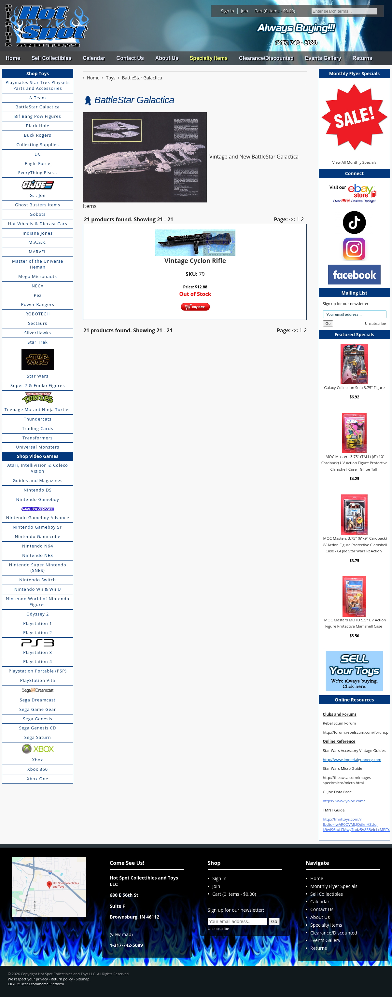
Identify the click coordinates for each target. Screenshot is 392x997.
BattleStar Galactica (38, 107)
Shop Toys (37, 73)
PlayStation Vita (37, 680)
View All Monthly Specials (354, 162)
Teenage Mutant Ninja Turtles (38, 409)
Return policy (62, 978)
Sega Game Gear (37, 709)
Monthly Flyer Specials (333, 886)
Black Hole (37, 126)
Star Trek (38, 342)
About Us (166, 58)
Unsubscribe (375, 323)
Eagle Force (37, 163)
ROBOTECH (37, 314)
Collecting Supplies (37, 144)
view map (121, 934)
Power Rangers (37, 304)
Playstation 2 (37, 632)
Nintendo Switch (37, 580)
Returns (362, 58)
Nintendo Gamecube (38, 536)
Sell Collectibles (52, 58)
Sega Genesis (37, 719)
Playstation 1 (37, 623)
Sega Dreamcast (38, 700)
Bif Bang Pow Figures (37, 116)
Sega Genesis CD (37, 728)
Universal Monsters (37, 447)
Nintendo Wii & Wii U (37, 589)
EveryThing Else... (37, 172)
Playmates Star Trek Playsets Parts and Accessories (38, 85)
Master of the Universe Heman (37, 264)
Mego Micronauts (37, 276)
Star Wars (37, 376)
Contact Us (130, 58)
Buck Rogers (37, 135)
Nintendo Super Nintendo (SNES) (37, 568)
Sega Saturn (37, 737)
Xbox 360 (37, 769)
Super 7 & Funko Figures (37, 385)
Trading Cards (37, 428)
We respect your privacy (28, 978)
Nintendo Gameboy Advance (37, 517)
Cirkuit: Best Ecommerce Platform (36, 983)
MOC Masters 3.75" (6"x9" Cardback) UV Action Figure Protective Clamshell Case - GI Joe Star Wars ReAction (354, 544)
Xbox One (38, 779)
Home (13, 58)
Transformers (37, 438)
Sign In (227, 11)
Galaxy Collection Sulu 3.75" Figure (354, 387)
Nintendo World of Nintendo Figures (37, 601)
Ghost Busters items (37, 205)
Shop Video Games (38, 456)
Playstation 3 (37, 652)
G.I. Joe (38, 195)
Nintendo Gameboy (37, 499)
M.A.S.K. (38, 242)
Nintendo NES (37, 555)
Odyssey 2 (37, 614)
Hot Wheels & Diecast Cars (37, 224)
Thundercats (37, 419)
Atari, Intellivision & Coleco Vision (37, 468)
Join (244, 11)
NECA (38, 286)
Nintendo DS (38, 490)
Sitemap (83, 978)
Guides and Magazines (38, 480)
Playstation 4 (37, 661)
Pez (38, 295)
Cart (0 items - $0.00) (275, 11)
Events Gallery (323, 58)
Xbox (37, 760)
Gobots (38, 214)
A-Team (37, 98)
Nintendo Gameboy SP (38, 527)
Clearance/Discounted (266, 58)
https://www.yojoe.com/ (344, 800)
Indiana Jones (37, 233)
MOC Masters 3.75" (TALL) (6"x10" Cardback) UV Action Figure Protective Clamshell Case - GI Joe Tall (354, 462)
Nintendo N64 (37, 546)
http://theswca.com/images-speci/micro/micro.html (347, 780)
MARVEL (38, 252)
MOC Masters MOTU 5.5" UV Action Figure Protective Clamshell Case (355, 623)
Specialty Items (209, 58)
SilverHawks (37, 333)
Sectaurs (37, 323)
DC (38, 154)
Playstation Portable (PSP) (38, 671)
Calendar (94, 58)
